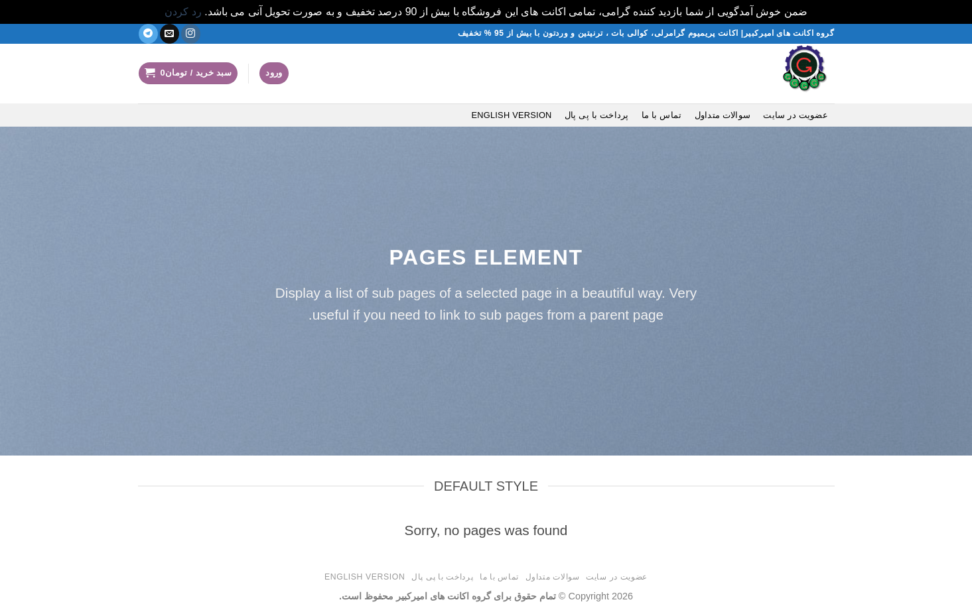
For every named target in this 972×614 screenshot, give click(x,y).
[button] (274, 73)
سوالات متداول (723, 115)
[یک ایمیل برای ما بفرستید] (169, 34)
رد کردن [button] (183, 11)
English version (511, 115)
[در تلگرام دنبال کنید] (148, 34)
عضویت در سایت (795, 115)
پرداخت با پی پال (597, 115)
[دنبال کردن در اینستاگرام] (190, 34)
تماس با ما (662, 115)
